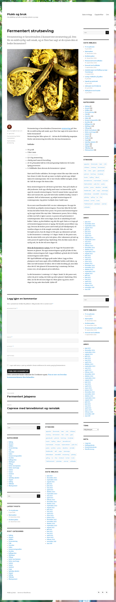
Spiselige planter (14, 478)
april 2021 (50, 535)
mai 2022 (50, 511)
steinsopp (67, 451)
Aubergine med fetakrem (93, 86)
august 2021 (50, 527)
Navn (9, 337)
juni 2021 (49, 531)
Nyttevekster (11, 141)
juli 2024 (49, 484)
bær (62, 431)
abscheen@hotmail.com (14, 131)
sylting (48, 458)
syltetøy (73, 454)
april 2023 (50, 498)
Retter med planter (15, 466)
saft (56, 451)
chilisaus (72, 431)
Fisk (10, 450)
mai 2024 (50, 488)
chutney (48, 434)
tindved (61, 458)
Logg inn (88, 443)
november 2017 (51, 541)
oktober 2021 (51, 523)
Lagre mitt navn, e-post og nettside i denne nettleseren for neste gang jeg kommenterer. (38, 365)
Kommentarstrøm (91, 447)
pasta (47, 448)
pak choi (74, 444)
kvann (48, 441)
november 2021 (51, 521)
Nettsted (10, 355)
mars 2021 (50, 537)
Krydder (11, 458)
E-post (10, 346)
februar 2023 (51, 500)
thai (56, 458)
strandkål (58, 454)
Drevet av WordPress (24, 592)
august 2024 (51, 482)
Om (107, 15)
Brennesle (56, 431)
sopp (60, 451)
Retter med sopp (14, 468)
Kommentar (12, 308)
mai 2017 (49, 543)
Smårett (11, 474)
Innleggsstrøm (89, 445)
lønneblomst (66, 441)
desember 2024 (52, 478)
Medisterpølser (13, 520)
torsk (72, 458)
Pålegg (11, 464)
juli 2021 (49, 529)
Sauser (11, 472)
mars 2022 (50, 515)
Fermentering (11, 136)
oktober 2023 (51, 492)
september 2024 (52, 480)
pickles (53, 448)
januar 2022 (50, 517)
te (52, 458)
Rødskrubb (49, 451)
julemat (56, 438)
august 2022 (50, 507)
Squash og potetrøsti (91, 81)
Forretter (11, 452)
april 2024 (50, 490)
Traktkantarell (50, 461)
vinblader (73, 461)
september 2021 (52, 525)
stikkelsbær (49, 454)
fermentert (56, 434)
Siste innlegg (87, 15)
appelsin (48, 431)
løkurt (59, 441)
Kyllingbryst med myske (92, 90)
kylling (53, 441)
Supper (11, 480)
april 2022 (50, 513)
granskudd (49, 438)
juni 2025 (50, 476)
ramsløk (72, 448)
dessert (11, 444)
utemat (66, 461)
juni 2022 (50, 509)
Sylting (11, 482)
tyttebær (59, 461)
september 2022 (52, 505)
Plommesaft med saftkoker (93, 61)
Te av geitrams (13, 510)
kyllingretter (13, 460)
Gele (66, 434)
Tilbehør (11, 484)
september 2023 (52, 494)
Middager (12, 462)
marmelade (49, 444)
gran (71, 434)
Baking (11, 442)
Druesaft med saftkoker (92, 65)
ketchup (63, 438)
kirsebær (71, 438)
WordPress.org (89, 449)
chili (67, 431)
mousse (57, 444)
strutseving (66, 128)
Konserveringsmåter (15, 456)
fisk (63, 434)
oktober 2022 (51, 503)
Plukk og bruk (16, 14)
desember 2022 (52, 502)
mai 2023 (50, 496)
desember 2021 (51, 519)
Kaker (10, 454)
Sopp (10, 476)
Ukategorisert (13, 486)
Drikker (11, 446)
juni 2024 (50, 486)
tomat (67, 458)
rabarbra (65, 448)
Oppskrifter (99, 15)
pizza (59, 448)
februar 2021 (51, 539)
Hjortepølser (13, 515)
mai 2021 (50, 533)
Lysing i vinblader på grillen (93, 77)
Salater (11, 470)
